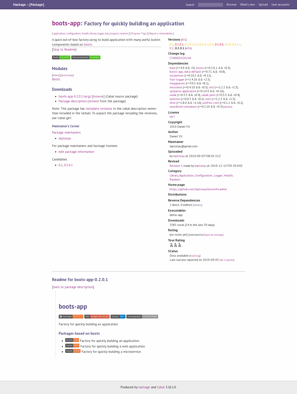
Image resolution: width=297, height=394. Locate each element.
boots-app (66, 23)
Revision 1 (176, 166)
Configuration (203, 175)
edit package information (76, 152)
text (208, 99)
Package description (73, 101)
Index (56, 75)
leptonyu (65, 138)
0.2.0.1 (68, 165)
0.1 (172, 44)
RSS (184, 39)
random (124, 33)
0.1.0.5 (209, 44)
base (173, 68)
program (114, 33)
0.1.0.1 (179, 44)
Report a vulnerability (161, 33)
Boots (56, 79)
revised (93, 101)
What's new (247, 4)
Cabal (161, 387)
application (59, 33)
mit (106, 33)
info (188, 48)
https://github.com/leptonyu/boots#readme (198, 189)
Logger (218, 175)
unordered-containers (183, 106)
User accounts (280, 4)
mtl (211, 87)
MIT (172, 117)
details (227, 106)
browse (98, 96)
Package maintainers (66, 132)
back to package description (73, 287)
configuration (73, 33)
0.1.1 (237, 44)
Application (186, 175)
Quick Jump (67, 75)
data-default (192, 71)
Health (228, 175)
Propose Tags (138, 33)
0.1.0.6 (219, 44)
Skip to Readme (64, 49)
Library (174, 175)
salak (173, 95)
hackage (144, 387)
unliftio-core (211, 103)
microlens (176, 87)
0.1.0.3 (199, 44)
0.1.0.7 (229, 44)
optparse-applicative (183, 91)
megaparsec (177, 83)
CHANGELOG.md (180, 58)
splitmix (175, 99)
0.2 (61, 165)
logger (100, 33)
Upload (263, 4)
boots (88, 44)
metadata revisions (99, 108)
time (173, 103)
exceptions (177, 75)
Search (190, 4)
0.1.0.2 (189, 44)
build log (195, 255)
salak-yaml (209, 95)
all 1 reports (227, 260)
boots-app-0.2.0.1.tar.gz (75, 96)
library (93, 33)
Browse (231, 4)
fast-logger (177, 79)
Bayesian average (212, 234)
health (85, 33)
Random (175, 179)
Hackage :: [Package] (28, 4)
